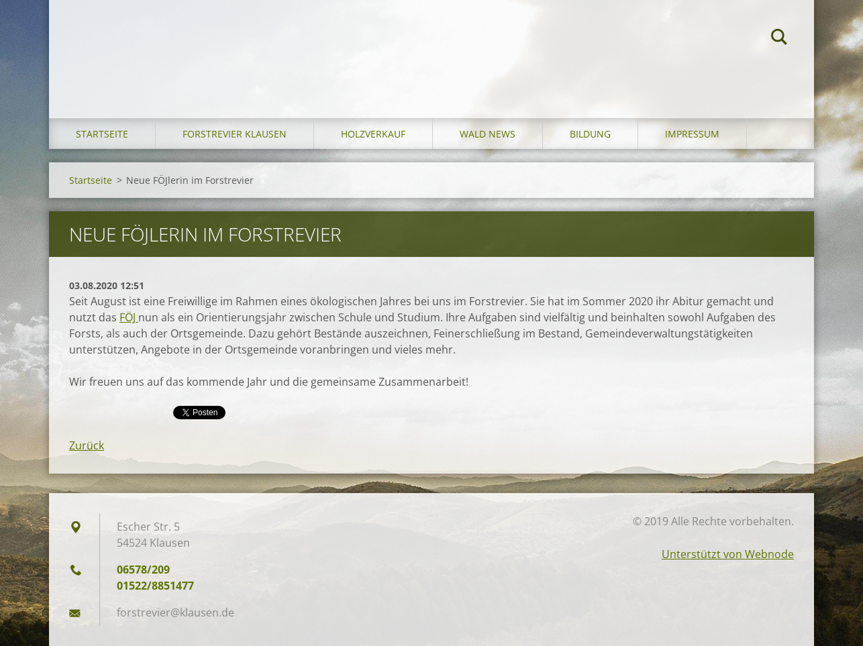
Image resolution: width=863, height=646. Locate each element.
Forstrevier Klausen (235, 133)
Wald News (487, 133)
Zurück (86, 445)
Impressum (692, 133)
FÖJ (128, 317)
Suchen (779, 39)
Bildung (590, 133)
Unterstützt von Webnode (728, 554)
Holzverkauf (373, 133)
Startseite (102, 133)
